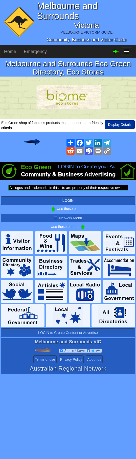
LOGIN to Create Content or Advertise (68, 333)
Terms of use (45, 359)
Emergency (35, 51)
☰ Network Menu (68, 218)
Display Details (119, 125)
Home (10, 51)
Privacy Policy (71, 359)
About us (94, 359)
